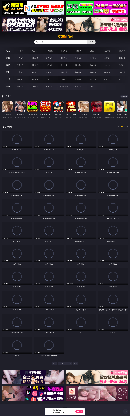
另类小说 (93, 79)
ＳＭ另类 (122, 58)
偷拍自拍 (35, 65)
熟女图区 (107, 72)
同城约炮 (20, 86)
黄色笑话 (107, 79)
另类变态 (122, 65)
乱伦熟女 (107, 65)
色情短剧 (93, 86)
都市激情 (20, 79)
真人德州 (35, 51)
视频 (8, 58)
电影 (8, 65)
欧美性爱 (64, 65)
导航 (8, 86)
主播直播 (107, 58)
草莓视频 (49, 86)
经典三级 (93, 65)
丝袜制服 (93, 58)
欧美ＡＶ (49, 58)
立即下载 (79, 411)
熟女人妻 (78, 58)
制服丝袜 (78, 65)
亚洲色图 (35, 72)
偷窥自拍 (20, 72)
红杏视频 (78, 86)
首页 (54, 363)
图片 (8, 72)
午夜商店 (35, 86)
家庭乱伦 (35, 79)
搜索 (91, 42)
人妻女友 (49, 79)
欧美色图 (49, 72)
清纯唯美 (93, 72)
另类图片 (122, 72)
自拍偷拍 (35, 58)
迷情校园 (78, 79)
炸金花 (92, 51)
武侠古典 (64, 79)
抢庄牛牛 (122, 51)
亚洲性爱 (20, 65)
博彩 (8, 50)
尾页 (75, 363)
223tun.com (65, 37)
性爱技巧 (122, 79)
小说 (8, 79)
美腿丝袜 (78, 72)
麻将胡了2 (78, 51)
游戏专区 (64, 51)
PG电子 (20, 51)
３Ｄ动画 (64, 58)
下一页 (68, 363)
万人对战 (49, 51)
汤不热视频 (64, 86)
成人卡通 (49, 65)
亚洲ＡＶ (20, 58)
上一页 (61, 363)
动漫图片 (64, 72)
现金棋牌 (107, 51)
